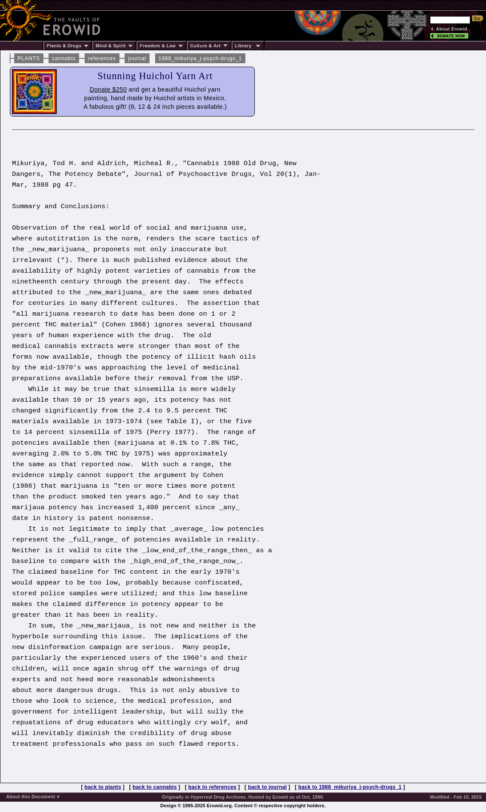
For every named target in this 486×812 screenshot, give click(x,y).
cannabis (64, 58)
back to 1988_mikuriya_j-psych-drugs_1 (350, 787)
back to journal (267, 787)
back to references (212, 787)
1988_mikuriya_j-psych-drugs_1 (200, 58)
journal (137, 58)
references (102, 58)
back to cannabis (155, 787)
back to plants (102, 787)
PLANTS (29, 58)
